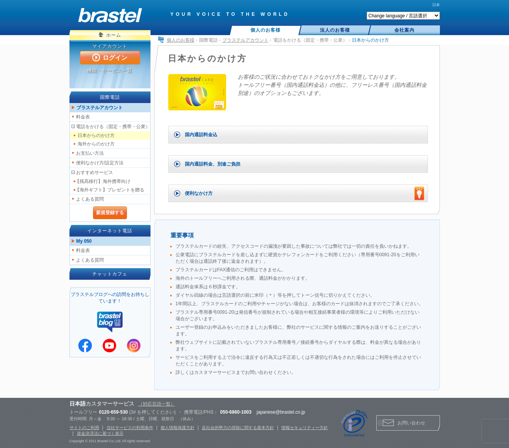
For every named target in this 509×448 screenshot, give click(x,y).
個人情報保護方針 (177, 427)
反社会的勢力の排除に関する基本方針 (238, 427)
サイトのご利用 (84, 427)
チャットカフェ (109, 274)
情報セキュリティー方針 (304, 427)
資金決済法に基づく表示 (100, 433)
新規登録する (110, 212)
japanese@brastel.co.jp (281, 412)
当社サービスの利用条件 (130, 427)
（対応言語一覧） (156, 404)
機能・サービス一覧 (109, 70)
